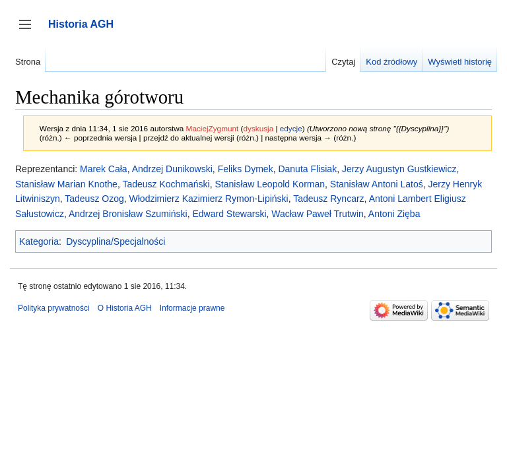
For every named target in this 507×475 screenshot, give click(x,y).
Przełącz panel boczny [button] (29, 30)
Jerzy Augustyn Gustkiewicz (399, 169)
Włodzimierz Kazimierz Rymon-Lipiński (208, 198)
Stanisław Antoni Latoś (376, 184)
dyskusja (258, 128)
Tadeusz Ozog (94, 198)
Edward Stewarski (229, 213)
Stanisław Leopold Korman (270, 184)
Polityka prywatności (54, 308)
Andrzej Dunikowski (172, 169)
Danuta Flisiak (307, 169)
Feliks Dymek (245, 169)
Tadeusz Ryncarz (328, 198)
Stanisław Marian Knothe (66, 184)
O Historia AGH (125, 308)
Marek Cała (103, 169)
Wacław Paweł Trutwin (317, 213)
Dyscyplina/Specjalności (115, 241)
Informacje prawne (192, 308)
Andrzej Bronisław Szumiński (128, 213)
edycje (291, 128)
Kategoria (39, 241)
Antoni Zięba (394, 213)
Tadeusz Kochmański (165, 184)
